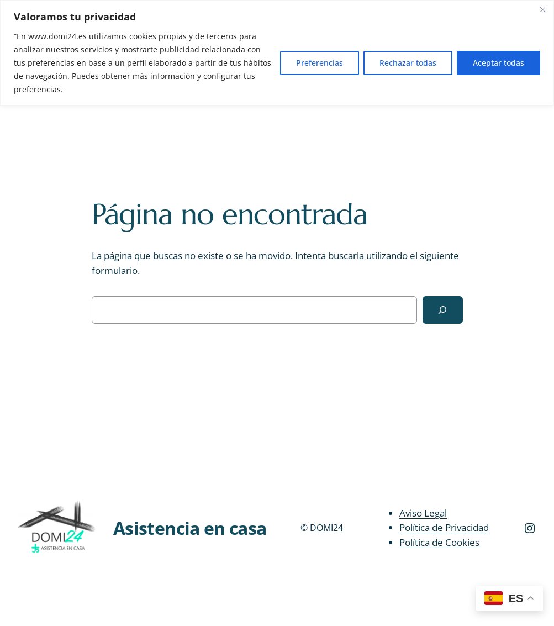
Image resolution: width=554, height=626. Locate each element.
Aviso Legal (423, 512)
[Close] (542, 9)
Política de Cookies (439, 542)
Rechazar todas (407, 62)
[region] (277, 53)
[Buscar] (443, 310)
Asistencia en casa (189, 527)
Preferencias (319, 62)
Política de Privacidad (444, 527)
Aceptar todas (498, 62)
